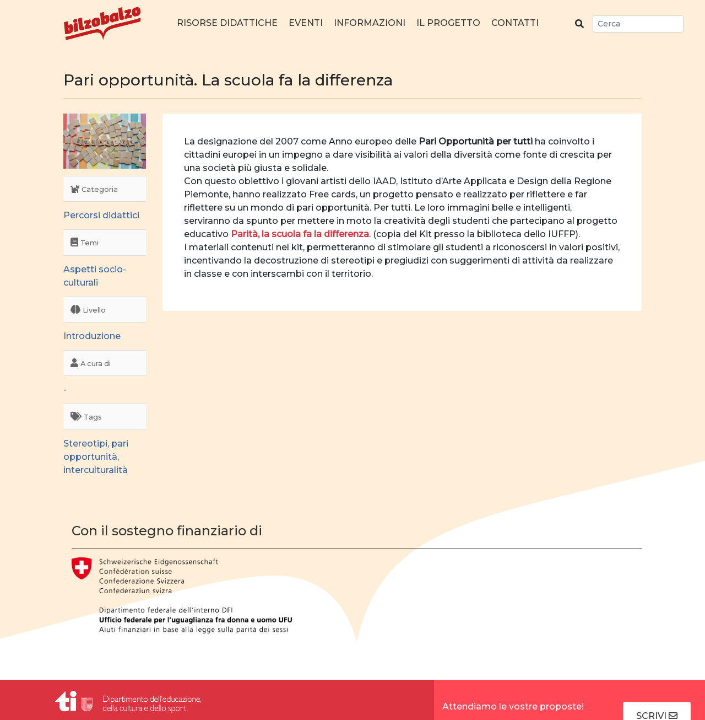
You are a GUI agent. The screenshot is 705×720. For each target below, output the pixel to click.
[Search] (638, 24)
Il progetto (448, 23)
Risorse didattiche (227, 23)
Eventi (306, 23)
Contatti (515, 23)
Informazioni (369, 23)
